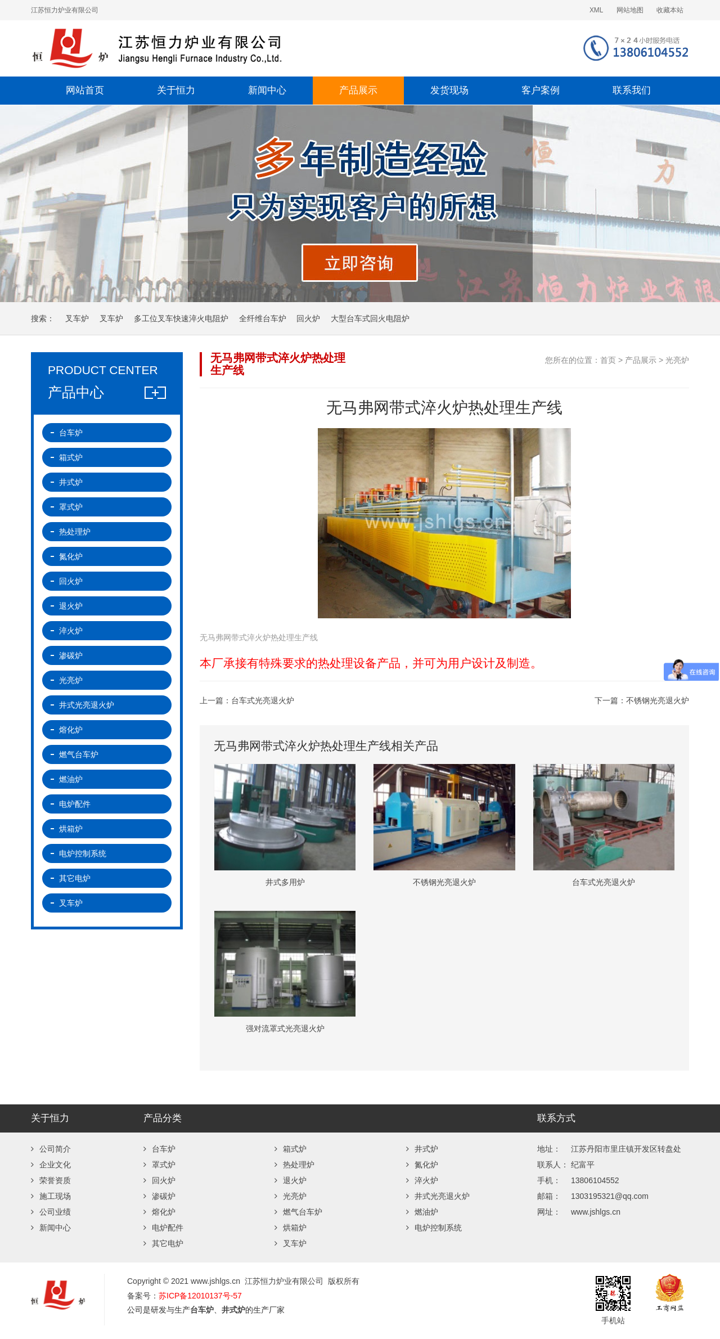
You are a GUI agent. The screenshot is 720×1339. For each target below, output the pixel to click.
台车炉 (71, 432)
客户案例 (540, 90)
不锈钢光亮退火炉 (657, 700)
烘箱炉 (71, 828)
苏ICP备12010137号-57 (200, 1295)
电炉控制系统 (82, 853)
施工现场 (51, 1196)
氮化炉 (71, 556)
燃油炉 (71, 779)
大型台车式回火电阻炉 (370, 318)
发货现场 (449, 90)
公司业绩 (51, 1211)
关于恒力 (176, 90)
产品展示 (358, 90)
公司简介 (51, 1148)
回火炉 (308, 318)
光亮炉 (677, 360)
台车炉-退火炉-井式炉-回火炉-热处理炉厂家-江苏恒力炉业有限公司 (228, 48)
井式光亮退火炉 (86, 704)
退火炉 (71, 605)
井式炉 (71, 482)
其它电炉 (75, 878)
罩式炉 (71, 506)
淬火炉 (71, 630)
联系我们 (632, 90)
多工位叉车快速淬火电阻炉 (181, 318)
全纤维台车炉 (262, 318)
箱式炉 (71, 457)
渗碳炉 (71, 655)
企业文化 (51, 1164)
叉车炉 (77, 318)
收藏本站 (669, 10)
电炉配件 (75, 803)
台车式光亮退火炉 (262, 700)
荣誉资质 (51, 1180)
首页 (608, 360)
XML (596, 10)
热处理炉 (75, 531)
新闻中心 (267, 90)
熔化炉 (71, 729)
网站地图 (630, 10)
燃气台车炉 (78, 754)
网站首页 (85, 90)
